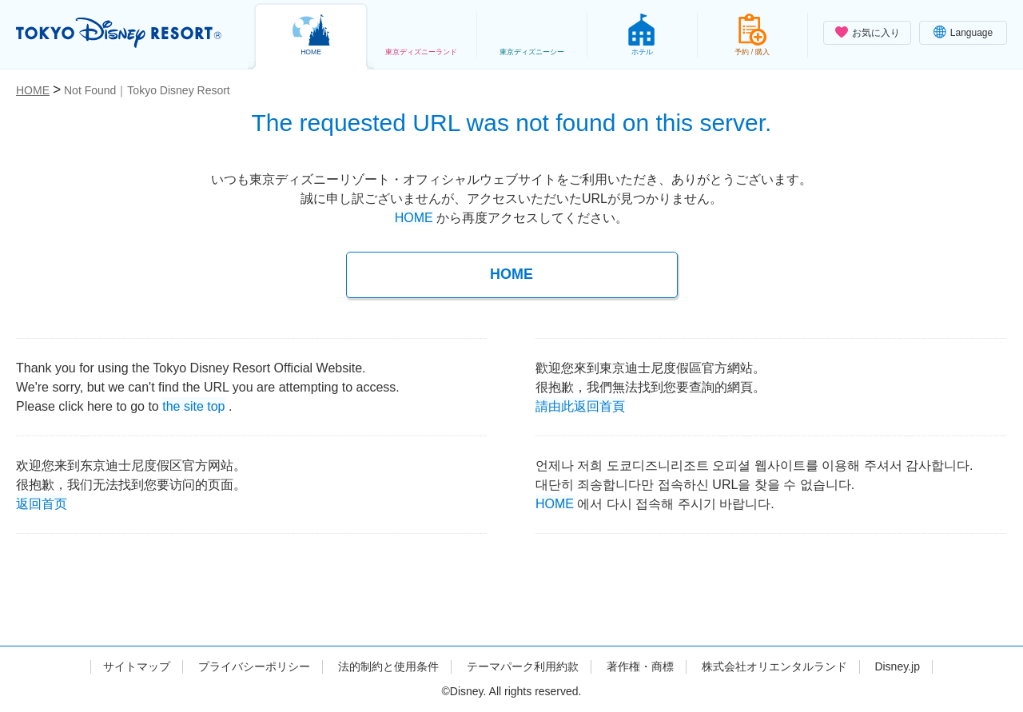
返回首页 (41, 502)
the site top (193, 405)
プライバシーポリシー (254, 666)
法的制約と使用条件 (388, 666)
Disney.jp (897, 666)
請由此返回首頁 (580, 405)
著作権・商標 (640, 666)
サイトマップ (136, 666)
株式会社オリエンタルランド (774, 666)
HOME (414, 218)
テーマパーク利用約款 (523, 666)
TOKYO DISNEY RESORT (118, 33)
